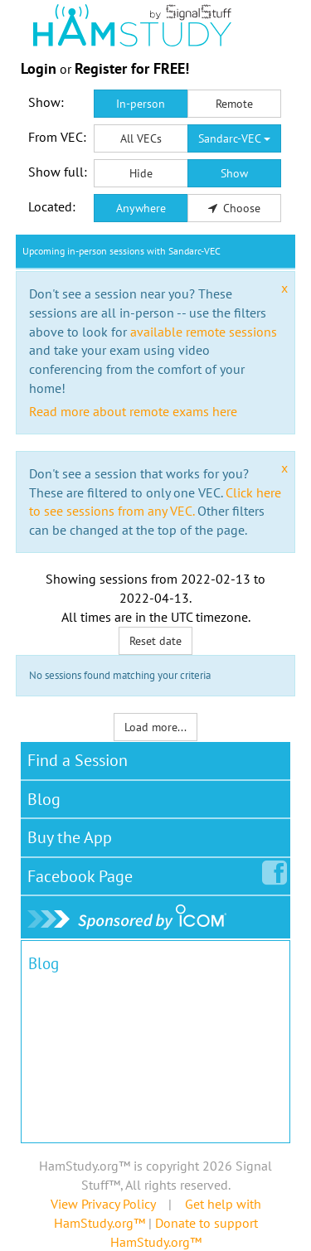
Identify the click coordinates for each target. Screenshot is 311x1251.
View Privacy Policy (103, 1203)
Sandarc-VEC (234, 138)
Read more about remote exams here (133, 411)
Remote (234, 103)
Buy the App (69, 837)
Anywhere (141, 208)
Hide (141, 173)
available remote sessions (203, 331)
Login (38, 68)
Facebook (83, 873)
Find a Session (77, 760)
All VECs (141, 138)
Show (234, 173)
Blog (44, 799)
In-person (140, 103)
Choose (234, 208)
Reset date (155, 640)
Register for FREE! (132, 68)
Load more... (155, 727)
